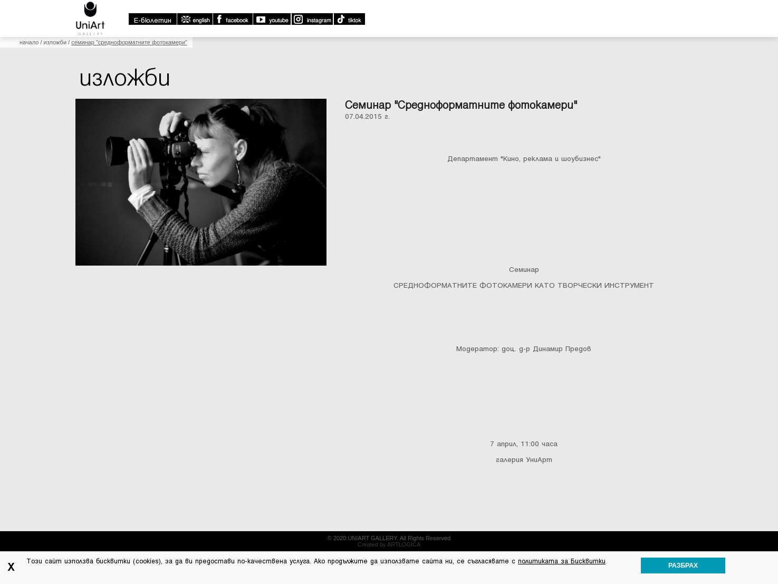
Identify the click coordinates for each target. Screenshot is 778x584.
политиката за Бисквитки (562, 561)
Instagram (312, 19)
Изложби (55, 42)
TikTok (349, 19)
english (195, 19)
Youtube (272, 19)
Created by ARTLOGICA (389, 544)
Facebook (233, 19)
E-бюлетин (152, 20)
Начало (29, 42)
